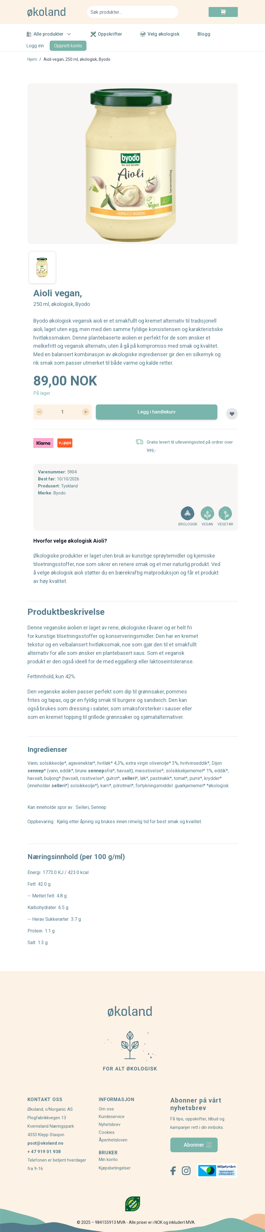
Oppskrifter (106, 34)
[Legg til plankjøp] (232, 414)
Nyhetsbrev (109, 1124)
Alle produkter (49, 34)
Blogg (204, 34)
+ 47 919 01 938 (44, 1151)
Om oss (106, 1109)
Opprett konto (68, 46)
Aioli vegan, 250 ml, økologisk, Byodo (77, 59)
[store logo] (53, 12)
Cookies (107, 1132)
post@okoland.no (45, 1143)
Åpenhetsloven (113, 1140)
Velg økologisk (159, 34)
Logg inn (35, 46)
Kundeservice (111, 1116)
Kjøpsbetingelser (115, 1168)
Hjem (32, 59)
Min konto (108, 1159)
